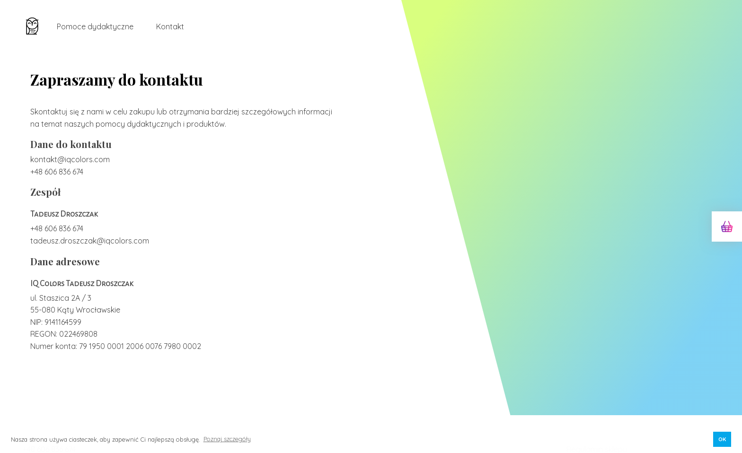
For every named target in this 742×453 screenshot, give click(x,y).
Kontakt (170, 26)
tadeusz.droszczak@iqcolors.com (89, 240)
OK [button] (722, 439)
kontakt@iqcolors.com (70, 159)
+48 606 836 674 (56, 171)
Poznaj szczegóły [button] (227, 439)
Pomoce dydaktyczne (95, 26)
